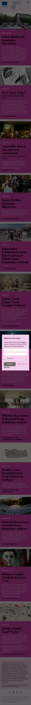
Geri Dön (7, 367)
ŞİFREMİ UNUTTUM (22, 364)
